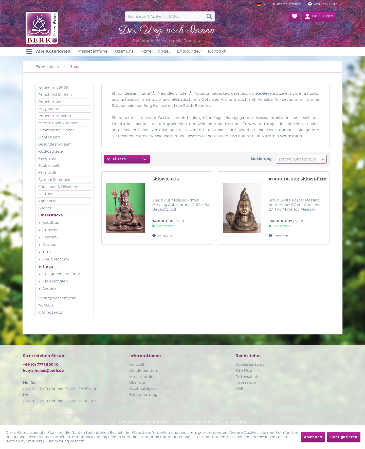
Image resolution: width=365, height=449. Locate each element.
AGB (239, 388)
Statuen (45, 194)
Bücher (44, 208)
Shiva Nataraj (55, 259)
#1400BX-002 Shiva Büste (297, 179)
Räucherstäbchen (55, 95)
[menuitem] (286, 4)
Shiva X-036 (165, 179)
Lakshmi (50, 237)
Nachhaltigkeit (143, 388)
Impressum (245, 382)
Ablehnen (313, 437)
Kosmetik (47, 173)
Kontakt (137, 364)
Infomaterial (50, 312)
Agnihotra (47, 201)
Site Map (243, 371)
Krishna (49, 244)
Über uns (137, 382)
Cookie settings (249, 364)
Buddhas (50, 222)
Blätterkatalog (143, 395)
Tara (46, 252)
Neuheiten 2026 (53, 88)
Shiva (47, 266)
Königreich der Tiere (61, 274)
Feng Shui (47, 158)
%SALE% (46, 305)
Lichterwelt (49, 137)
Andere (49, 289)
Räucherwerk (51, 102)
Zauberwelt (49, 166)
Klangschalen (55, 281)
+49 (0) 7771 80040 (41, 364)
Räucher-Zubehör (54, 116)
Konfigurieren (343, 437)
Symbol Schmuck (54, 180)
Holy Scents (49, 109)
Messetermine (142, 377)
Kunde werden (287, 4)
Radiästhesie (50, 151)
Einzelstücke (50, 215)
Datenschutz (247, 377)
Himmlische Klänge (56, 130)
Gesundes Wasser (54, 144)
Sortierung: (261, 159)
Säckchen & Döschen (57, 187)
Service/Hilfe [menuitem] (323, 4)
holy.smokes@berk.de (43, 371)
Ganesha (50, 230)
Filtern (116, 159)
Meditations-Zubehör (58, 123)
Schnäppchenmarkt (57, 298)
